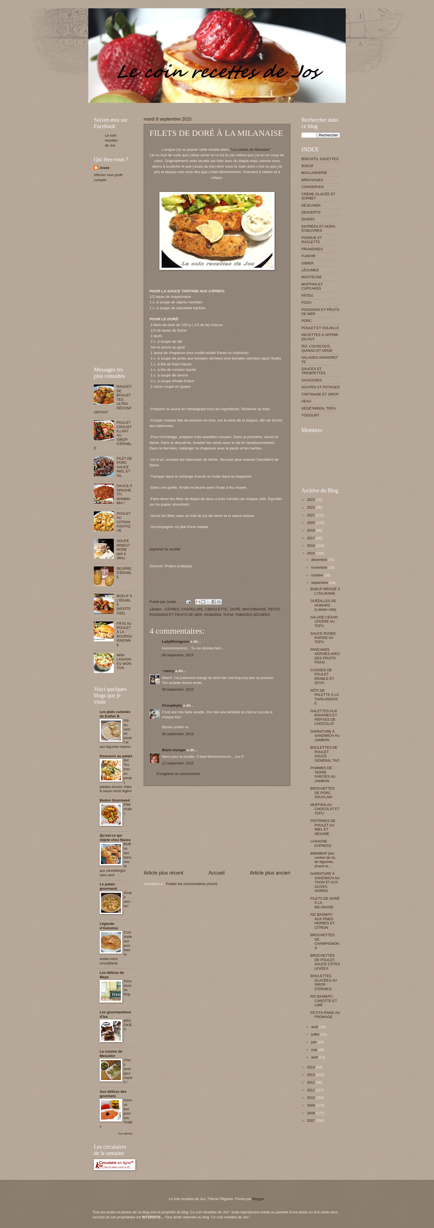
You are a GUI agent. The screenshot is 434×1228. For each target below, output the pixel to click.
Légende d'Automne (109, 926)
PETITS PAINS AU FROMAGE (325, 1015)
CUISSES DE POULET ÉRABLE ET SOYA (322, 676)
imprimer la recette (164, 549)
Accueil (216, 873)
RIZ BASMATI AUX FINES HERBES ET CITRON (322, 920)
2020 (311, 523)
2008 (311, 1113)
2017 (311, 538)
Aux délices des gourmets (113, 1093)
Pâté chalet (128, 809)
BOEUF (307, 166)
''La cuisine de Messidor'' (250, 149)
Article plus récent (163, 873)
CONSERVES (312, 187)
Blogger (258, 1199)
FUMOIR (308, 256)
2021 (311, 515)
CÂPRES (171, 609)
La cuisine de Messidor (111, 1053)
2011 (311, 1090)
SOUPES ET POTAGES (320, 387)
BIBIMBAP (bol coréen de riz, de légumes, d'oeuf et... (323, 859)
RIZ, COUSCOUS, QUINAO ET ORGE (316, 348)
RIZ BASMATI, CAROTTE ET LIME (323, 1000)
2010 (311, 1098)
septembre (320, 583)
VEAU (306, 401)
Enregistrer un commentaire (178, 774)
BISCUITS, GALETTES (320, 159)
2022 (311, 507)
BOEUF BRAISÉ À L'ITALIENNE (325, 591)
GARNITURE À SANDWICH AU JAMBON (325, 735)
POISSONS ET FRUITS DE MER (175, 615)
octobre (317, 575)
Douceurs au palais (116, 756)
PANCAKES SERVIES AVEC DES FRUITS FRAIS (325, 655)
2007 (311, 1120)
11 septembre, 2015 (178, 763)
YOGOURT (310, 415)
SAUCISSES (311, 380)
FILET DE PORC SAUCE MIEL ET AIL (124, 467)
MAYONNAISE (254, 609)
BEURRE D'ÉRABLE (124, 572)
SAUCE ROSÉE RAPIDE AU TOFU (323, 637)
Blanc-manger (174, 750)
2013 (311, 1075)
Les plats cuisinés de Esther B (115, 714)
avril (315, 1057)
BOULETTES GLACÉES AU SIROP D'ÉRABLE (323, 982)
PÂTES (307, 295)
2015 (311, 553)
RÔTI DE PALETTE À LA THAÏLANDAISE (324, 696)
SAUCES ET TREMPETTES (313, 371)
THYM (228, 615)
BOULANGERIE (314, 173)
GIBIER (307, 263)
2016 (311, 545)
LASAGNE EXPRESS (320, 843)
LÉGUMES (310, 270)
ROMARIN (212, 615)
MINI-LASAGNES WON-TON (124, 661)
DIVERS (308, 219)
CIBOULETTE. (216, 609)
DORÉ (235, 609)
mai (314, 1050)
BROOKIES (128, 1025)
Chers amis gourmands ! (128, 1071)
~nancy (168, 671)
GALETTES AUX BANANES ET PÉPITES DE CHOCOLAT (323, 717)
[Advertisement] (194, 105)
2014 (311, 1067)
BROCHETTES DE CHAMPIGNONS (324, 941)
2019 (311, 530)
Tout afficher (125, 1133)
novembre (319, 567)
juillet (315, 1034)
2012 (311, 1082)
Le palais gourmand (108, 886)
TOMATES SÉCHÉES (252, 615)
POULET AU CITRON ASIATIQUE (124, 522)
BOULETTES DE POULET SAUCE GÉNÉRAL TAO (324, 753)
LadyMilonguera (175, 641)
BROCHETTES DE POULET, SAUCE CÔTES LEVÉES (325, 961)
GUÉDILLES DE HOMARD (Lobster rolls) (323, 605)
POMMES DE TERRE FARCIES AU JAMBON (322, 774)
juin (314, 1042)
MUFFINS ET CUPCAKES (312, 286)
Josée (104, 168)
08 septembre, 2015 (178, 655)
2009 (311, 1105)
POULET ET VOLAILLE (320, 328)
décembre (319, 560)
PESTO (274, 609)
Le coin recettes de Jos (111, 140)
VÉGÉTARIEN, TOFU (318, 408)
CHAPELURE (192, 609)
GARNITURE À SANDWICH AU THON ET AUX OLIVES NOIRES (325, 882)
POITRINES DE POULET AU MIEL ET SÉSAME (322, 827)
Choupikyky (172, 705)
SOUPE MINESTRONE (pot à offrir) (123, 549)
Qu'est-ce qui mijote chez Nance (115, 837)
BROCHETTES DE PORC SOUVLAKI (322, 792)
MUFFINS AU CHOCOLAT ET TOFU (324, 809)
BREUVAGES (312, 180)
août (315, 1027)
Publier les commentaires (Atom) (192, 884)
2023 (311, 500)
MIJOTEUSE (311, 277)
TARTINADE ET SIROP (320, 394)
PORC (306, 321)
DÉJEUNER (311, 205)
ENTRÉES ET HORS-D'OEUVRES (318, 228)
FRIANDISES (312, 249)
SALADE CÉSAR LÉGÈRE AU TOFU (324, 621)
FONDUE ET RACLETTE (311, 240)
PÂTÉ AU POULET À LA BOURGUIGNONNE (124, 634)
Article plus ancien (270, 873)
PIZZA (306, 302)
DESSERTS (311, 212)
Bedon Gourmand (115, 800)
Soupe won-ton (128, 899)
